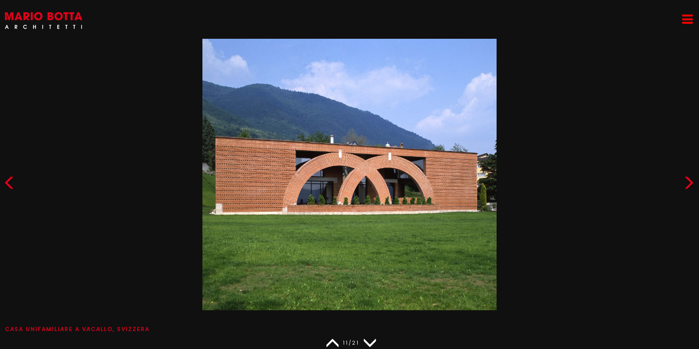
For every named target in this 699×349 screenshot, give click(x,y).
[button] (689, 184)
